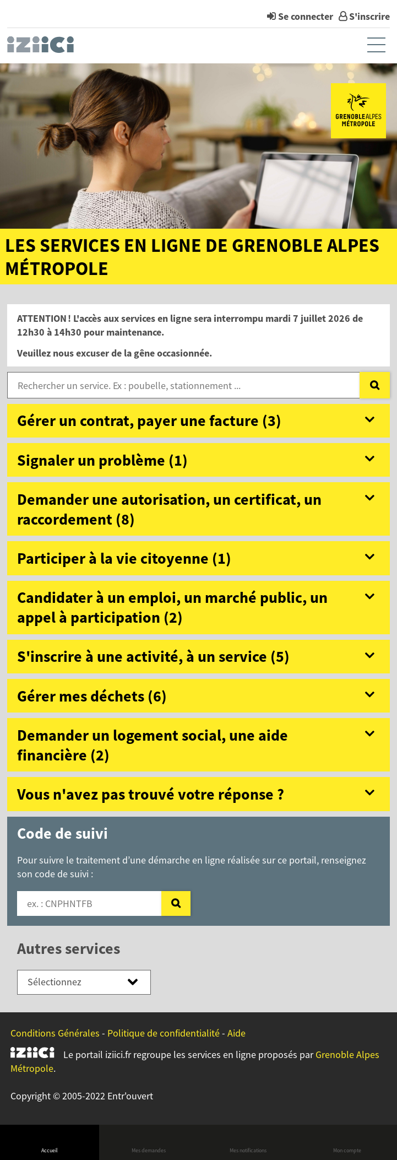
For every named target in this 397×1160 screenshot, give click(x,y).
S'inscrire (369, 16)
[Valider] (176, 903)
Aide (236, 1033)
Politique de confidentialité (163, 1033)
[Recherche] (375, 385)
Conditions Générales (55, 1033)
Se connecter (305, 16)
